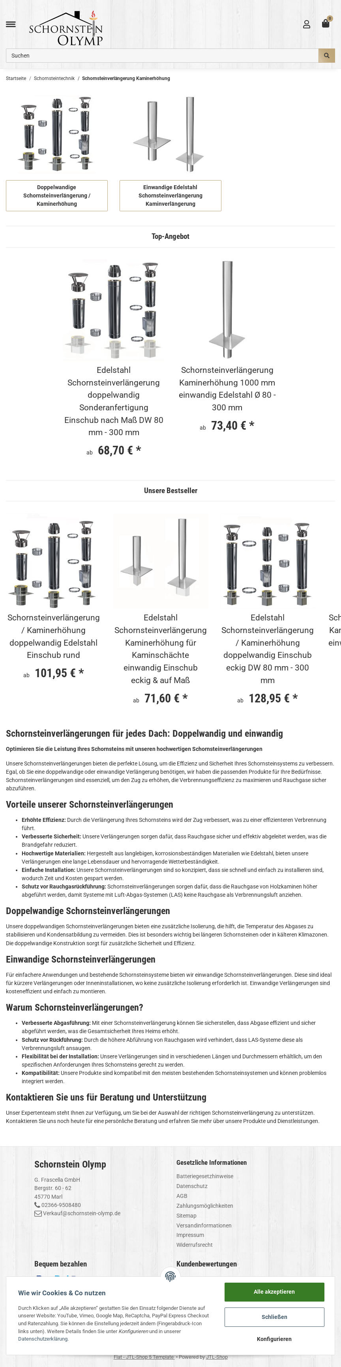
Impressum (190, 1235)
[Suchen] (162, 55)
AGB (181, 1196)
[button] (306, 24)
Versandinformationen (204, 1225)
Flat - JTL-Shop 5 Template (144, 1357)
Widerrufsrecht (194, 1245)
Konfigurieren (274, 1339)
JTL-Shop (217, 1357)
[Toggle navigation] (10, 24)
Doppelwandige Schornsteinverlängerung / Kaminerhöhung (56, 195)
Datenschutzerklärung (42, 1339)
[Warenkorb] (325, 24)
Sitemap (186, 1215)
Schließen (274, 1317)
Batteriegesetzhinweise (204, 1176)
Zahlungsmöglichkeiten (204, 1206)
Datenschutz (192, 1186)
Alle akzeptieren (274, 1292)
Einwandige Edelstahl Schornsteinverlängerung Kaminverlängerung (170, 195)
